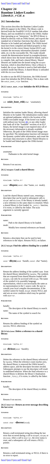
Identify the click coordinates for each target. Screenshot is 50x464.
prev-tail (16, 3)
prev (9, 3)
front (24, 460)
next (3, 3)
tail (23, 3)
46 (26, 123)
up (28, 3)
